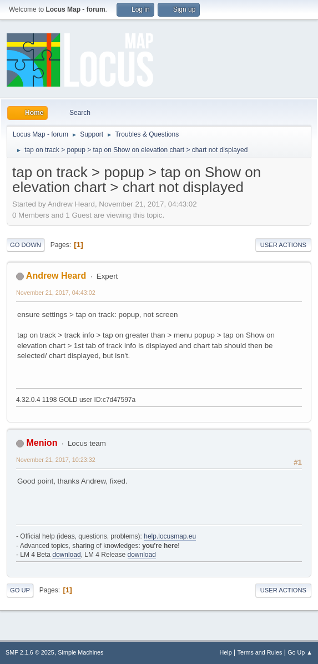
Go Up (20, 590)
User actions (283, 245)
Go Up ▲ (299, 652)
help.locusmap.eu (170, 536)
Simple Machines (80, 652)
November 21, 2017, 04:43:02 (55, 292)
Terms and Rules (260, 652)
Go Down (25, 245)
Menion (41, 442)
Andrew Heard (56, 275)
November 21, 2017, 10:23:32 (55, 459)
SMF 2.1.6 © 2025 (30, 652)
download (66, 555)
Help (226, 652)
